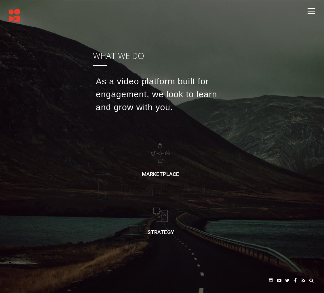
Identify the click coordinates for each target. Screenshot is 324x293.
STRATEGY (160, 232)
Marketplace (160, 174)
